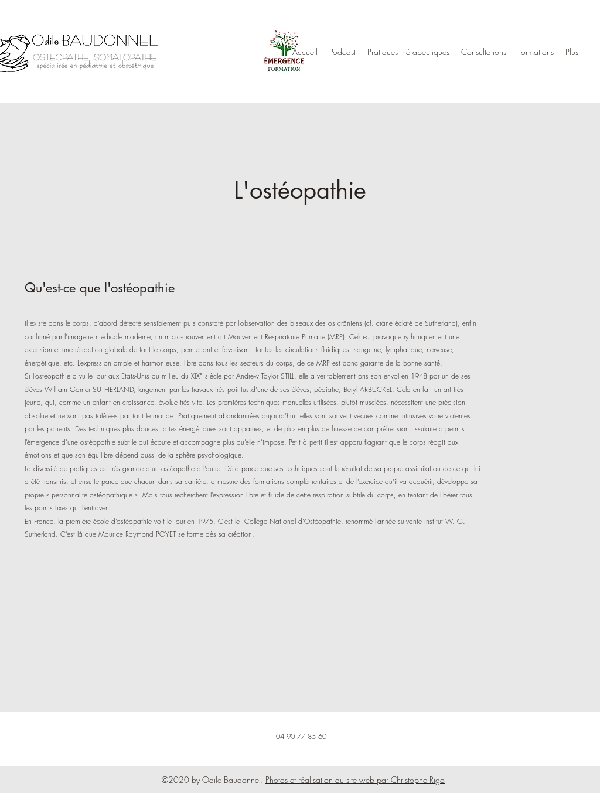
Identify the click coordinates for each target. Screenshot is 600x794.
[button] (408, 52)
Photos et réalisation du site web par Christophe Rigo (355, 779)
